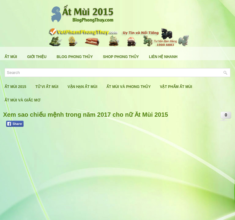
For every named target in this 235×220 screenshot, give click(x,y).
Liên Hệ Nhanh (163, 57)
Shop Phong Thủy (121, 57)
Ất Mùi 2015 (15, 87)
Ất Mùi (11, 57)
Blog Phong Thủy (75, 57)
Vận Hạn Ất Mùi (82, 87)
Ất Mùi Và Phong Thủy (128, 87)
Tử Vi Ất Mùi (46, 87)
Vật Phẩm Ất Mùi (176, 87)
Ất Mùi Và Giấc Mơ (22, 100)
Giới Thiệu (37, 57)
